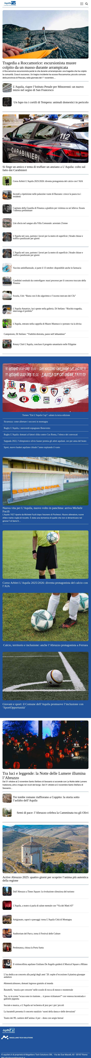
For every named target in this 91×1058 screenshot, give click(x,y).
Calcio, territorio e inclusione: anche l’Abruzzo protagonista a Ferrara (45, 645)
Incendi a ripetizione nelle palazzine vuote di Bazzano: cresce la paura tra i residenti (47, 195)
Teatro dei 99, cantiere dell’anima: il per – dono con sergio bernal (33, 1018)
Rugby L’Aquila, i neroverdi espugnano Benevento (27, 428)
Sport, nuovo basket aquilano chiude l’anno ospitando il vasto (32, 447)
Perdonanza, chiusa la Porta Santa (28, 947)
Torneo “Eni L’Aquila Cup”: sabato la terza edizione (46, 415)
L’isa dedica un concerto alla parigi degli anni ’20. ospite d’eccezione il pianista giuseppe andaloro (44, 975)
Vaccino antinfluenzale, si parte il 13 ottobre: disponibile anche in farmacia (47, 268)
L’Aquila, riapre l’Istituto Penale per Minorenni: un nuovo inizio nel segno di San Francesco (48, 88)
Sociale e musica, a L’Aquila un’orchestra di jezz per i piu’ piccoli (34, 1005)
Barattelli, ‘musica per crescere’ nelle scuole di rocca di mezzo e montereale (38, 990)
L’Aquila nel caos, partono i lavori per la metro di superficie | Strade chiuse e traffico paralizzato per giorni (48, 237)
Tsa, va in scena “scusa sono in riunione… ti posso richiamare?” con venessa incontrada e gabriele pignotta (44, 997)
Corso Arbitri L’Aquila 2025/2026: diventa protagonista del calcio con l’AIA (48, 181)
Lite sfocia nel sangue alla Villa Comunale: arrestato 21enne (40, 223)
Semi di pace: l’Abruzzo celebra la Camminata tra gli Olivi (52, 812)
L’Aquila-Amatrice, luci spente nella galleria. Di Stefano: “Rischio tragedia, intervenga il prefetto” (47, 309)
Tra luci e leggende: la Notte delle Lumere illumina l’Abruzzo (44, 775)
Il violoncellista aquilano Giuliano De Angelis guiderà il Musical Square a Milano (50, 964)
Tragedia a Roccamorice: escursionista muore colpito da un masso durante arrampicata (39, 65)
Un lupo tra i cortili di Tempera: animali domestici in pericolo (51, 102)
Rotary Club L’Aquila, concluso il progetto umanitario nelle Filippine (44, 344)
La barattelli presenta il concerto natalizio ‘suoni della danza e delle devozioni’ (40, 1011)
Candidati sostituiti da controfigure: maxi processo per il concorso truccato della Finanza (49, 281)
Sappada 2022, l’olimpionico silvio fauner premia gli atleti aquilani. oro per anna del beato (45, 441)
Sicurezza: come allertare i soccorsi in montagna (26, 421)
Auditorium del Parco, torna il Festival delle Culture (36, 933)
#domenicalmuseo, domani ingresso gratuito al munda (28, 983)
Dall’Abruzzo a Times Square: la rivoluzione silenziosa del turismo (43, 891)
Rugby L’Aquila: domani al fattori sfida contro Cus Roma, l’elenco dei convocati (41, 434)
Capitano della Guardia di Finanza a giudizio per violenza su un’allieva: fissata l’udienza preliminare (49, 209)
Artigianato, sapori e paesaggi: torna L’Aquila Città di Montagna (42, 919)
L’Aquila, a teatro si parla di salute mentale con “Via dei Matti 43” (43, 905)
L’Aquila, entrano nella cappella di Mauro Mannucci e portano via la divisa (47, 324)
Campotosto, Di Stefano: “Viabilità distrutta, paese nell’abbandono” (35, 334)
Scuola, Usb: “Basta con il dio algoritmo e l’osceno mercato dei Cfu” (44, 296)
